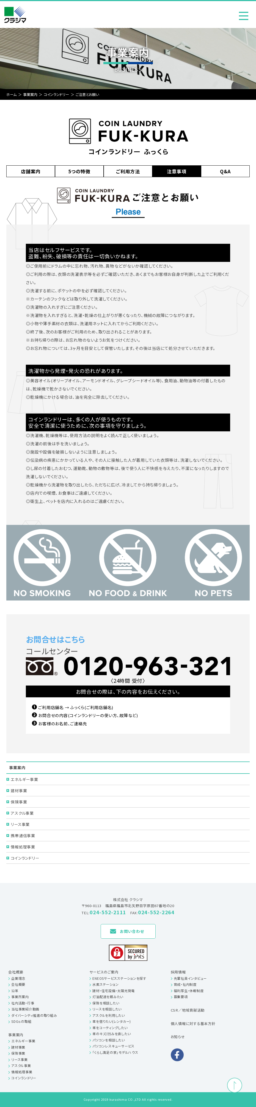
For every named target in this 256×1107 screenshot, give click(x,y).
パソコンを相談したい (108, 1040)
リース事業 (20, 824)
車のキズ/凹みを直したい (111, 1033)
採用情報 (178, 972)
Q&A (225, 171)
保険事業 (19, 802)
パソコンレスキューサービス (113, 1046)
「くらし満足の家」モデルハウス (115, 1052)
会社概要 (15, 972)
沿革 (14, 990)
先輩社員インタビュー (190, 978)
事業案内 (15, 1034)
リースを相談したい (107, 1009)
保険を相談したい (105, 1003)
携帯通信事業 (23, 835)
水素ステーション (105, 984)
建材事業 (19, 790)
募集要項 (181, 996)
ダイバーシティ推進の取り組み (34, 1015)
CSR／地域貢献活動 (188, 1010)
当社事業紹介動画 (25, 1009)
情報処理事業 (23, 847)
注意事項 (176, 171)
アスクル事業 (22, 813)
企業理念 (18, 978)
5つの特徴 (79, 171)
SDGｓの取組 (21, 1021)
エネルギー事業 (24, 779)
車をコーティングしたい (109, 1027)
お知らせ (178, 1036)
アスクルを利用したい (108, 1015)
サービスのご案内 (103, 972)
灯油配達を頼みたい (107, 996)
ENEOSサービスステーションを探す (119, 978)
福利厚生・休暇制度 (189, 990)
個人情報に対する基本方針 (193, 1023)
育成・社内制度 (185, 984)
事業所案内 (20, 996)
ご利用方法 (128, 171)
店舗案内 (30, 171)
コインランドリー (25, 858)
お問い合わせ (132, 931)
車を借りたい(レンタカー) (111, 1021)
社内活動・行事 (22, 1003)
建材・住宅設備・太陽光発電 (113, 990)
